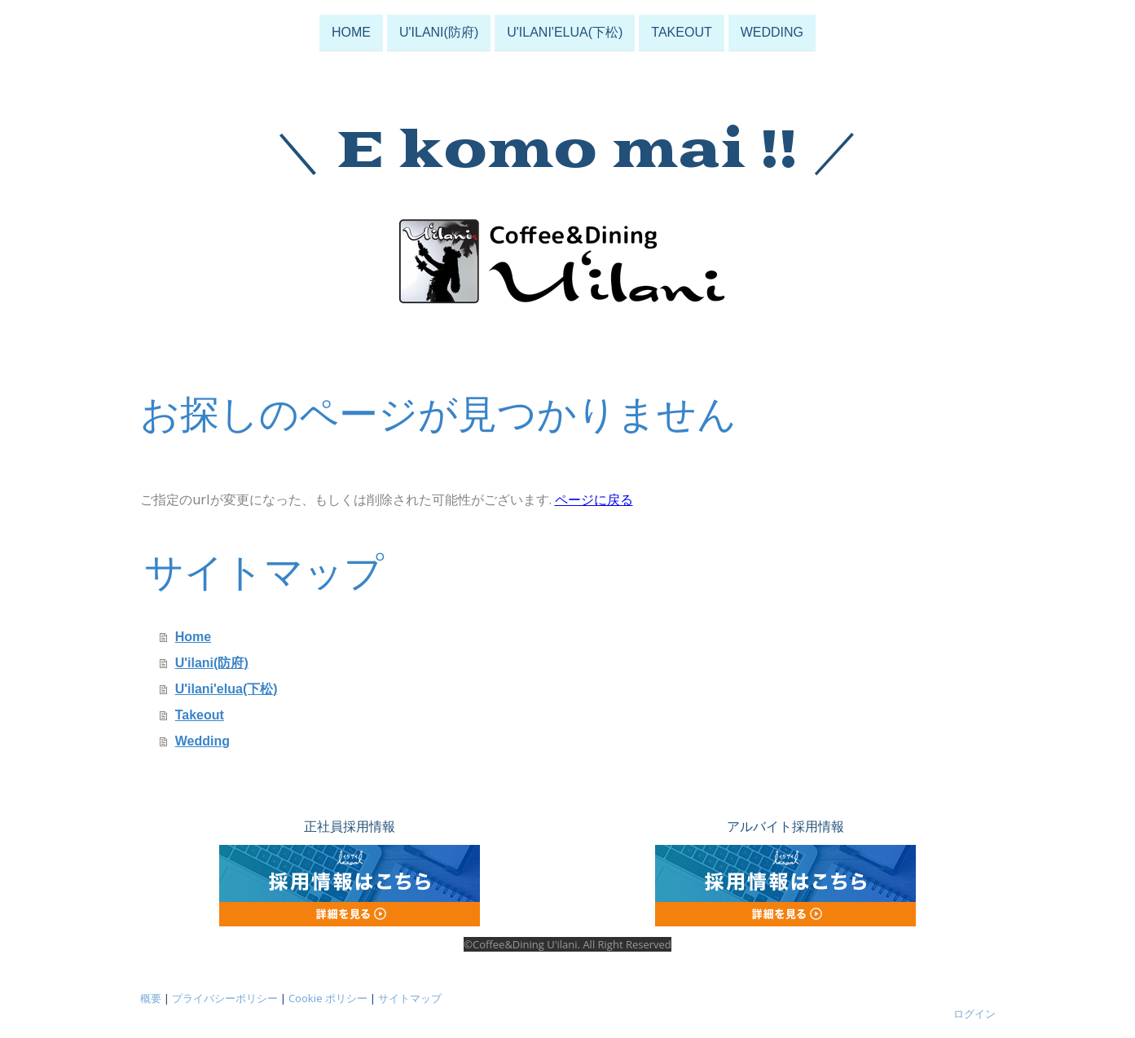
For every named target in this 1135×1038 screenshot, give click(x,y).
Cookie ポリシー (327, 998)
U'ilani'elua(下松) (564, 31)
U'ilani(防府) (438, 31)
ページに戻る (594, 499)
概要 (150, 998)
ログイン (974, 1013)
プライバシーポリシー (225, 998)
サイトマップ (410, 998)
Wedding (772, 31)
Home (351, 31)
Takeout (681, 31)
